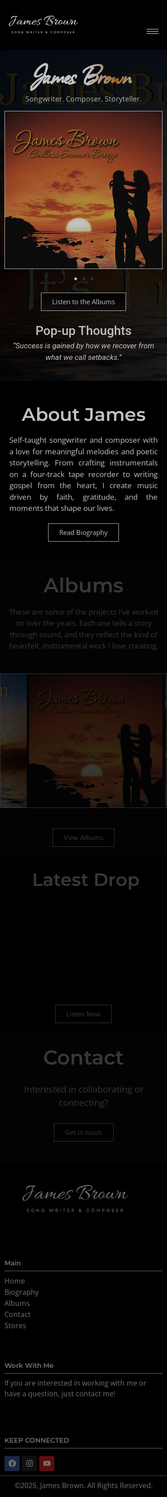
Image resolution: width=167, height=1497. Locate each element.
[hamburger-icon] (153, 31)
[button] (75, 278)
